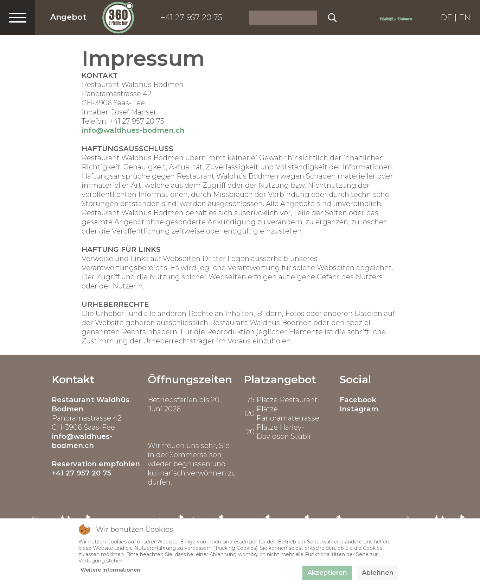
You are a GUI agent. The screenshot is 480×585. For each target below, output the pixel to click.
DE (446, 17)
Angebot (68, 17)
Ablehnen (377, 573)
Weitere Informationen (110, 570)
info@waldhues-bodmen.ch (133, 130)
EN (465, 17)
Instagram (359, 409)
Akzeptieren (327, 573)
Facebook (358, 400)
